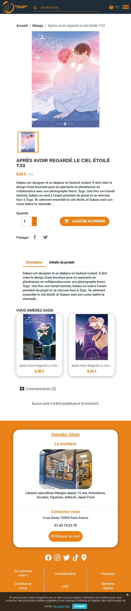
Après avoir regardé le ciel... (39, 365)
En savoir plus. (62, 606)
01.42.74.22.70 (65, 525)
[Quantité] (27, 221)
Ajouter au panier (84, 221)
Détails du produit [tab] (61, 262)
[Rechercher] (67, 7)
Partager (34, 237)
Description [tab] (34, 262)
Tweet (45, 237)
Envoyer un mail (65, 536)
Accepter (80, 606)
